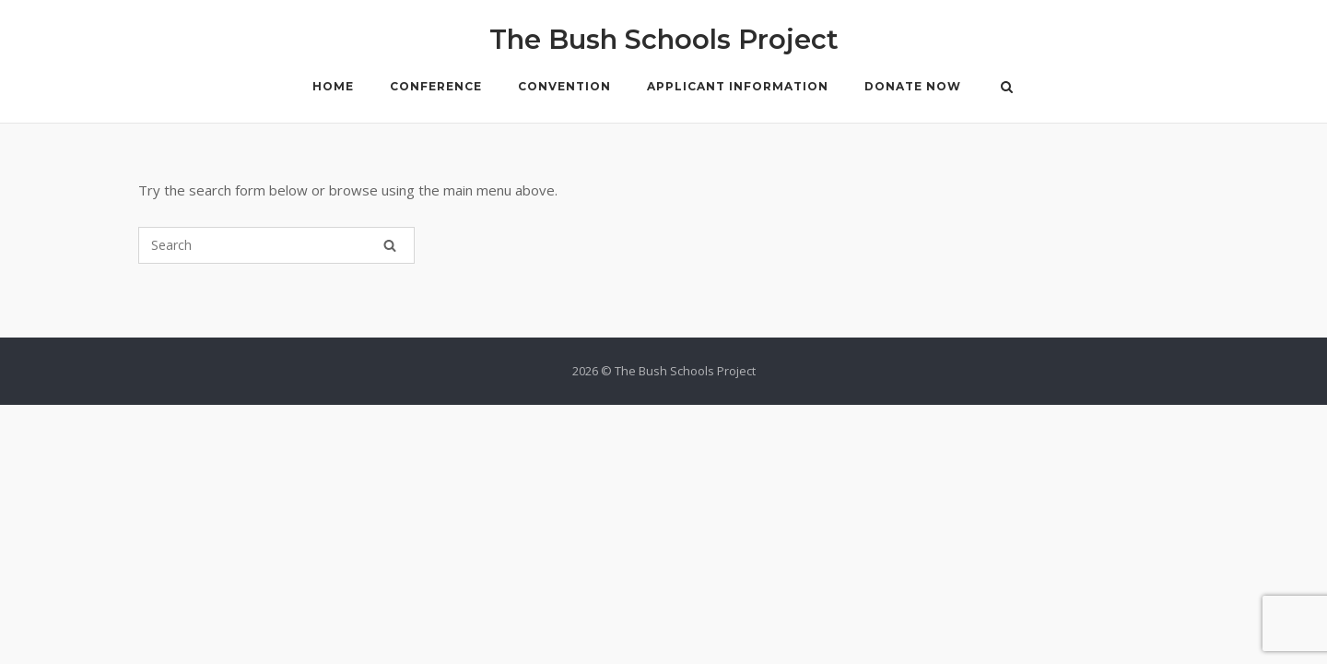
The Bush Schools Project (664, 39)
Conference (436, 86)
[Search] (390, 245)
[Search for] (276, 245)
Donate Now (912, 86)
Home (333, 86)
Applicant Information (737, 86)
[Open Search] (1007, 88)
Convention (564, 86)
